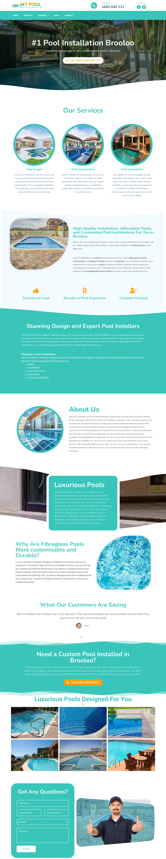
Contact (69, 15)
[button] (13, 622)
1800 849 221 (113, 7)
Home (15, 15)
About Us (28, 15)
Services (43, 15)
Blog (56, 15)
